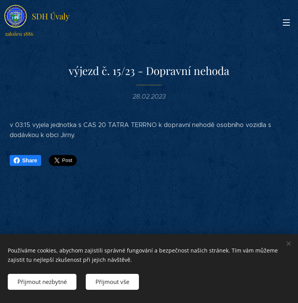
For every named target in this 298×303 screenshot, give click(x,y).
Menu (286, 22)
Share (25, 160)
